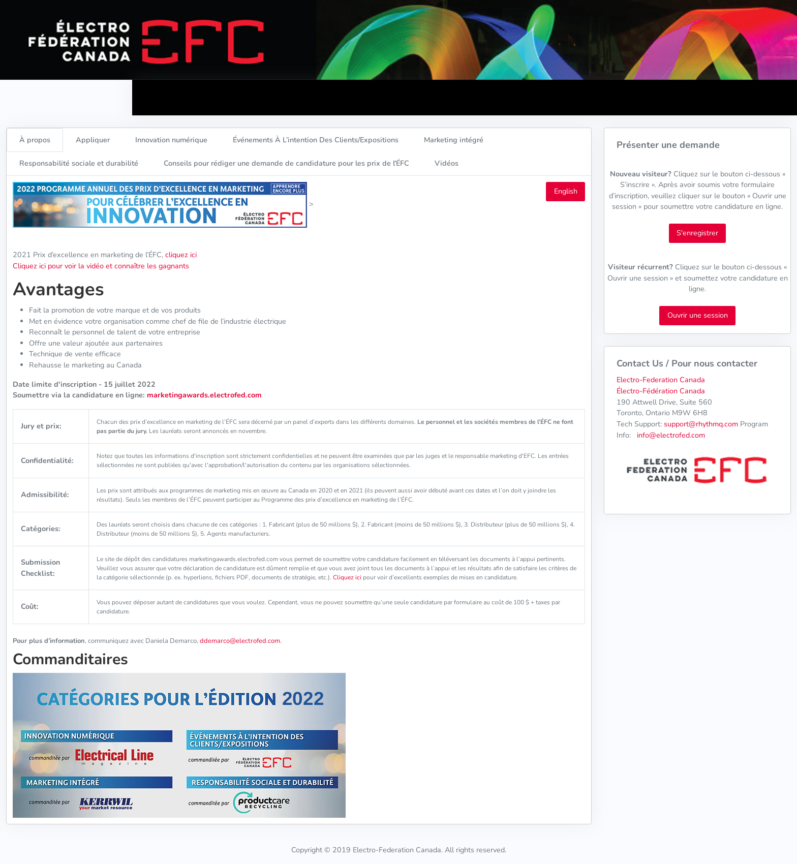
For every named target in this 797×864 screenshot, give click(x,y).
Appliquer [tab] (93, 140)
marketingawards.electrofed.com (203, 395)
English (565, 191)
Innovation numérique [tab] (171, 140)
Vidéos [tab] (446, 163)
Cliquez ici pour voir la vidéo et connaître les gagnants (101, 266)
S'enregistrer (697, 233)
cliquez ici (181, 255)
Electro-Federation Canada (661, 380)
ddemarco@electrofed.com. (241, 640)
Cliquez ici (347, 577)
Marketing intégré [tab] (453, 140)
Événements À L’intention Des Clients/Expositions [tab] (315, 140)
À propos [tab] (34, 140)
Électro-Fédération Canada (661, 391)
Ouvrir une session (697, 315)
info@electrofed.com (671, 435)
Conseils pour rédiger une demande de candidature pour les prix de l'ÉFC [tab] (286, 163)
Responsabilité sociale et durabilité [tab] (78, 163)
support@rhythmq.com (701, 424)
